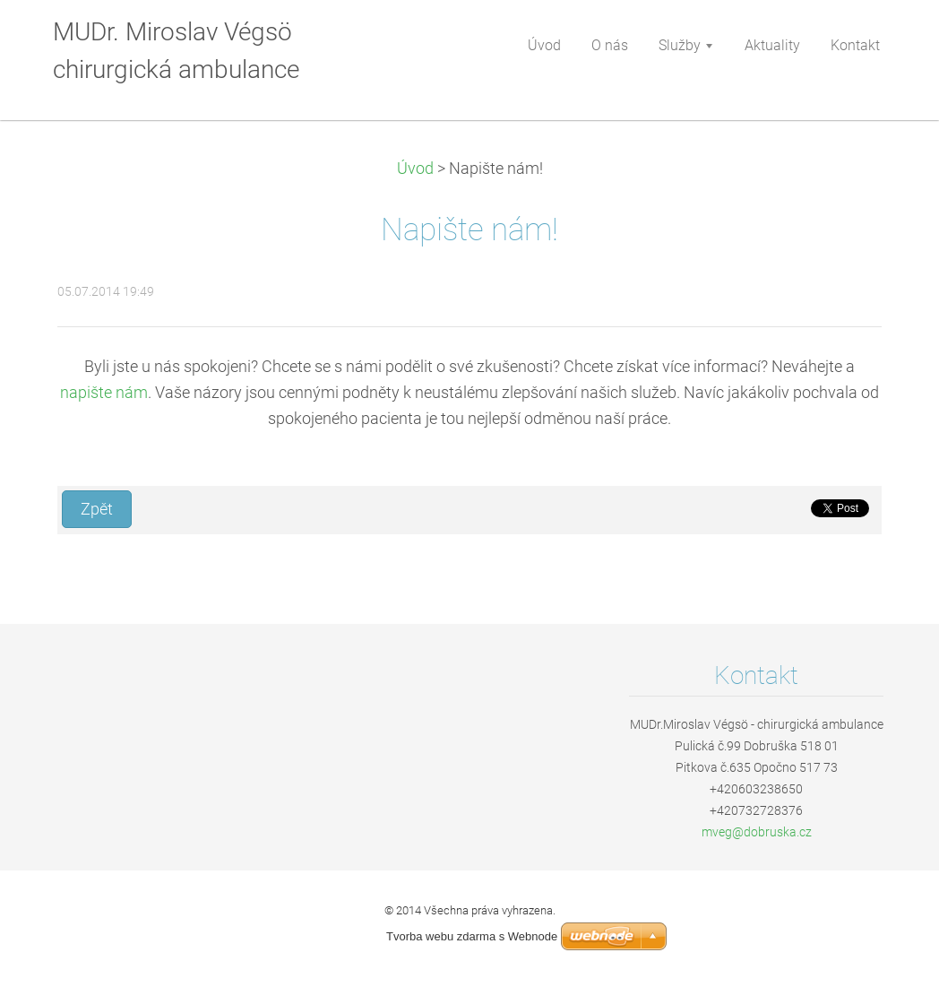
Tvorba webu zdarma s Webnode (471, 936)
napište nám (104, 393)
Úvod (415, 168)
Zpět (97, 509)
